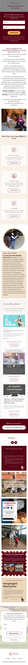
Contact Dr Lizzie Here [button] (14, 427)
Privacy (8, 658)
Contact (19, 658)
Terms (14, 658)
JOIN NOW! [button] (14, 33)
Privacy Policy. (14, 41)
